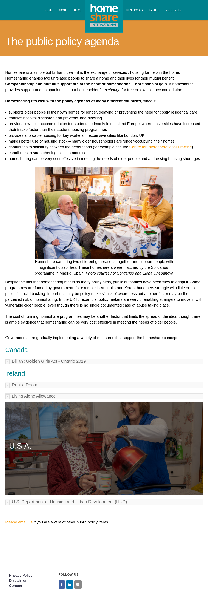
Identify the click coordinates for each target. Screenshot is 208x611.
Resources (174, 10)
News (78, 10)
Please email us (19, 522)
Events (154, 10)
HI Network (134, 10)
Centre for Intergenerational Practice (160, 147)
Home (49, 10)
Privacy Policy (21, 575)
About (63, 10)
